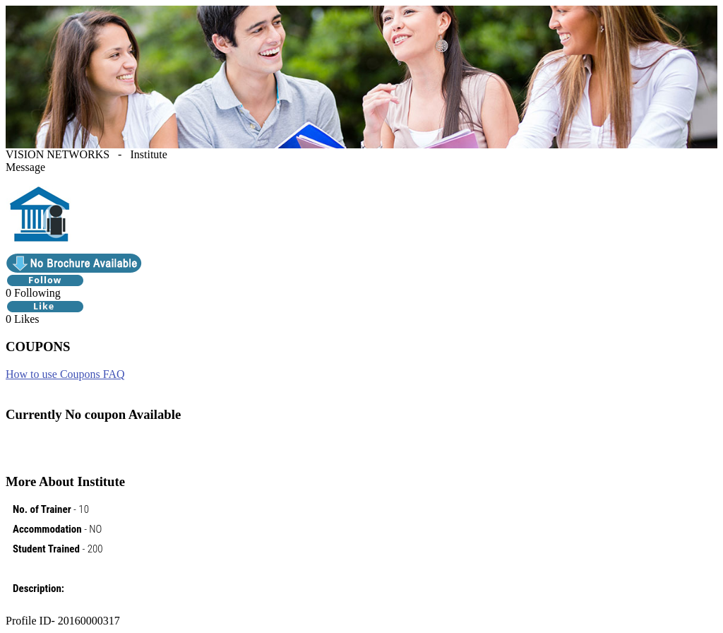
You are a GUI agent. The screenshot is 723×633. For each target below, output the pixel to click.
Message (25, 167)
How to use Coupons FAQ (65, 374)
